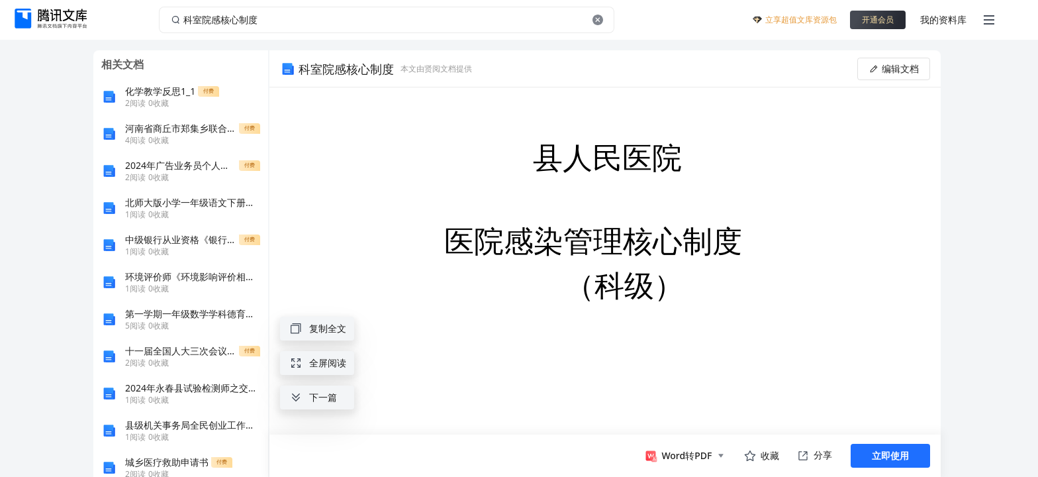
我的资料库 (943, 19)
